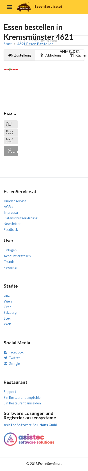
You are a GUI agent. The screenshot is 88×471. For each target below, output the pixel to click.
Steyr (8, 318)
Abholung (50, 55)
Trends (9, 262)
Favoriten (11, 267)
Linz (7, 295)
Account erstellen (17, 256)
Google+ (13, 364)
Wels (7, 324)
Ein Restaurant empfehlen (23, 398)
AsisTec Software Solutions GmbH (31, 425)
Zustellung (19, 55)
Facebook (13, 352)
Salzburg (10, 312)
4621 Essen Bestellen (35, 44)
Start (8, 44)
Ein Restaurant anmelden (22, 403)
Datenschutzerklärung (21, 218)
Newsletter (12, 224)
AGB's (8, 207)
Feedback (11, 230)
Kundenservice (15, 201)
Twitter (12, 358)
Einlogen (10, 250)
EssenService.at (48, 7)
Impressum (12, 212)
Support (10, 392)
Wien (8, 301)
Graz (7, 307)
